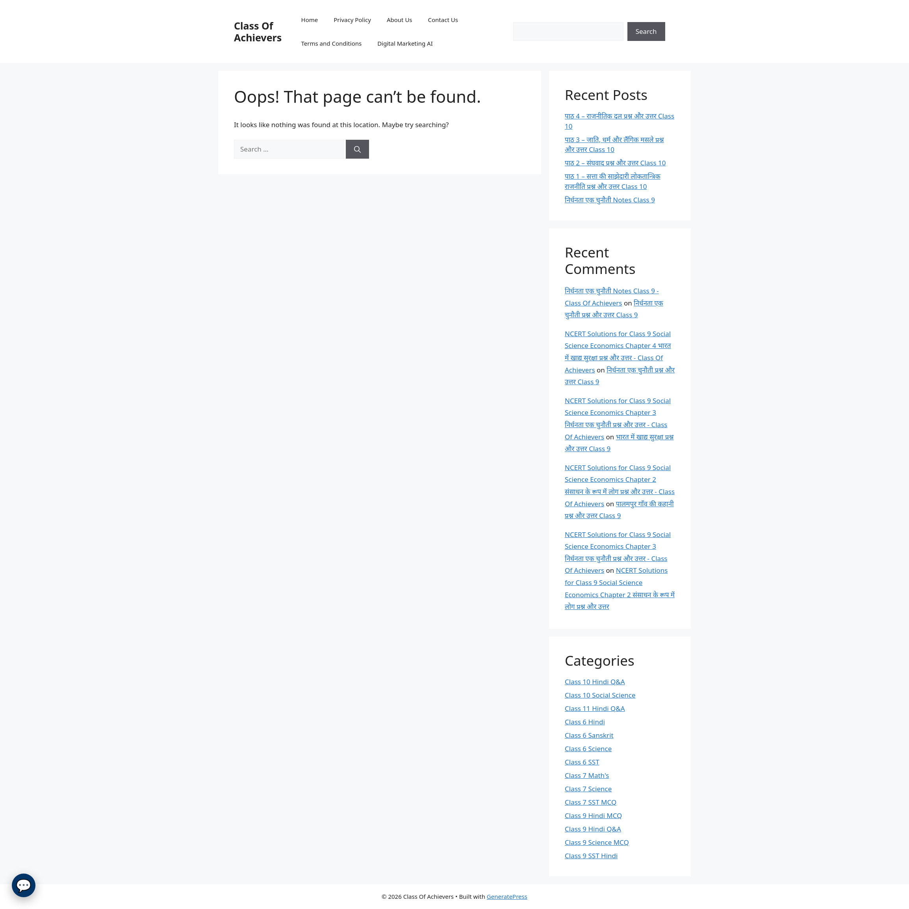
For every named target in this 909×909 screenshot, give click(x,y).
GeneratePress (507, 896)
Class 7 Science (588, 788)
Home (309, 20)
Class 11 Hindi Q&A (595, 708)
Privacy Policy (352, 20)
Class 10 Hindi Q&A (595, 681)
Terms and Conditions (331, 43)
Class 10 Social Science (600, 695)
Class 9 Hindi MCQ (593, 815)
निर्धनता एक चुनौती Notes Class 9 (610, 199)
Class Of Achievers (258, 31)
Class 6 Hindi (585, 721)
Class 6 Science (588, 748)
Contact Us (443, 20)
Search (646, 31)
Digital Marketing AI (405, 43)
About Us (399, 20)
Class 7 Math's (587, 775)
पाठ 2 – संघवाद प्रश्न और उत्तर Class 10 (615, 162)
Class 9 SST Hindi (591, 855)
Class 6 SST (582, 761)
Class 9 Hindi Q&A (593, 828)
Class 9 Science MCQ (597, 842)
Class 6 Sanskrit (589, 735)
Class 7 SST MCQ (590, 802)
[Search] (357, 149)
